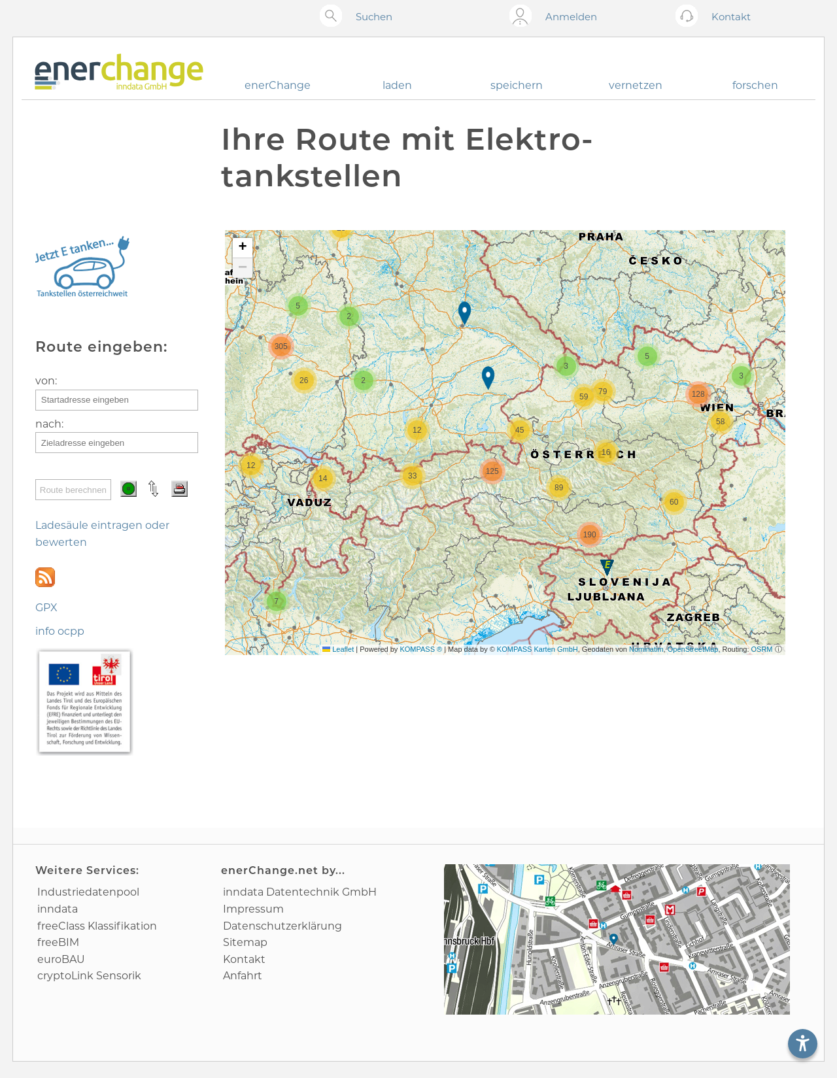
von (45, 381)
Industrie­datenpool (88, 892)
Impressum (253, 909)
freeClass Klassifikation (97, 926)
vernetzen (635, 85)
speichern (516, 85)
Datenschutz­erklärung (282, 926)
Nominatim (646, 649)
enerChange (278, 85)
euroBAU (61, 959)
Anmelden (571, 16)
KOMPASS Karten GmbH (537, 649)
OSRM (762, 649)
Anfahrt (242, 975)
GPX (46, 607)
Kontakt (244, 959)
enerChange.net (269, 870)
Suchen (374, 16)
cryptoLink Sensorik (89, 975)
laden (397, 85)
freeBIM (58, 942)
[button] (607, 568)
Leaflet (338, 649)
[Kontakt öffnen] (689, 16)
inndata (57, 909)
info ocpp (59, 631)
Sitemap (245, 942)
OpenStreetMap (693, 649)
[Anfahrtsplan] (616, 939)
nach (48, 424)
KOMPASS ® (421, 649)
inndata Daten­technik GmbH (300, 892)
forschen (755, 85)
